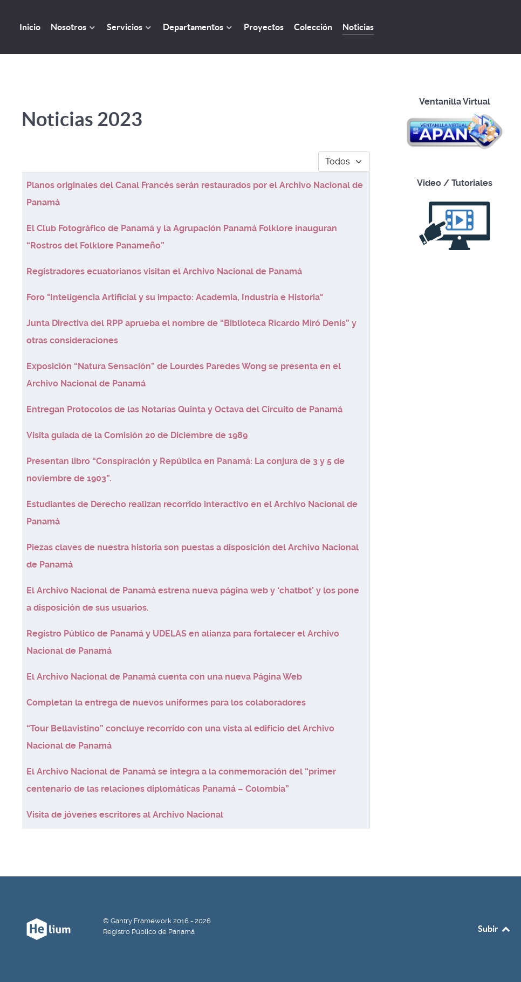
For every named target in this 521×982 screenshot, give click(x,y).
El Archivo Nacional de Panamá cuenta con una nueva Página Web (164, 677)
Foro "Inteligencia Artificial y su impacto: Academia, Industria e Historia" (174, 297)
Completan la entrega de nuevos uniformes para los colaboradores (166, 702)
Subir (494, 928)
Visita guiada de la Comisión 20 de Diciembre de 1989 (137, 435)
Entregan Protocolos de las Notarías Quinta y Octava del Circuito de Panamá (184, 409)
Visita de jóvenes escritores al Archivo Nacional (124, 815)
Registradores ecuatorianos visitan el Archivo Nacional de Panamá (164, 271)
